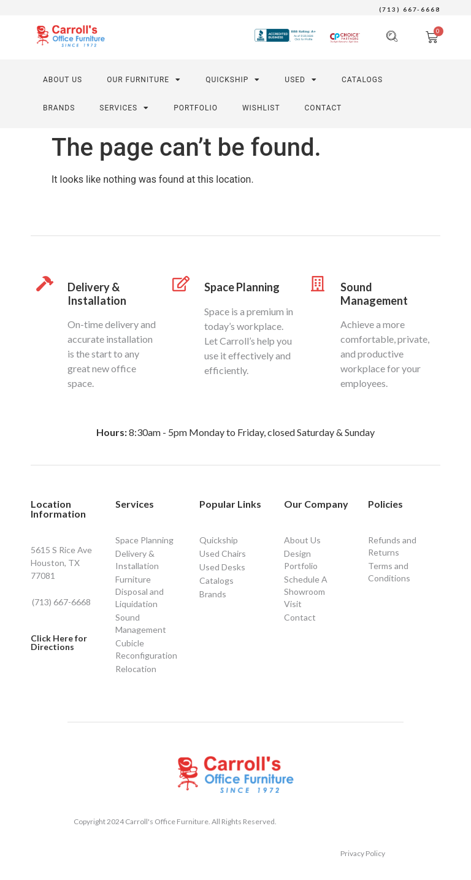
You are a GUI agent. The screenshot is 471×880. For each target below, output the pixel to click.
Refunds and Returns (392, 546)
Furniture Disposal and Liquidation (139, 591)
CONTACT (323, 108)
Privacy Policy (362, 853)
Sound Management (374, 293)
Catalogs (362, 79)
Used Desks (222, 567)
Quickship (232, 80)
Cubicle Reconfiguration (146, 649)
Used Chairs (222, 553)
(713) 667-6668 (409, 9)
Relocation (135, 669)
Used (301, 80)
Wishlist (261, 108)
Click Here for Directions (59, 642)
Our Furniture (144, 80)
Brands (59, 108)
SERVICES (124, 108)
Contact (300, 617)
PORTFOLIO (196, 108)
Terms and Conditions (389, 572)
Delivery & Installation (96, 293)
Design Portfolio (301, 559)
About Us (62, 79)
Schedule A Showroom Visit (305, 591)
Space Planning (242, 287)
